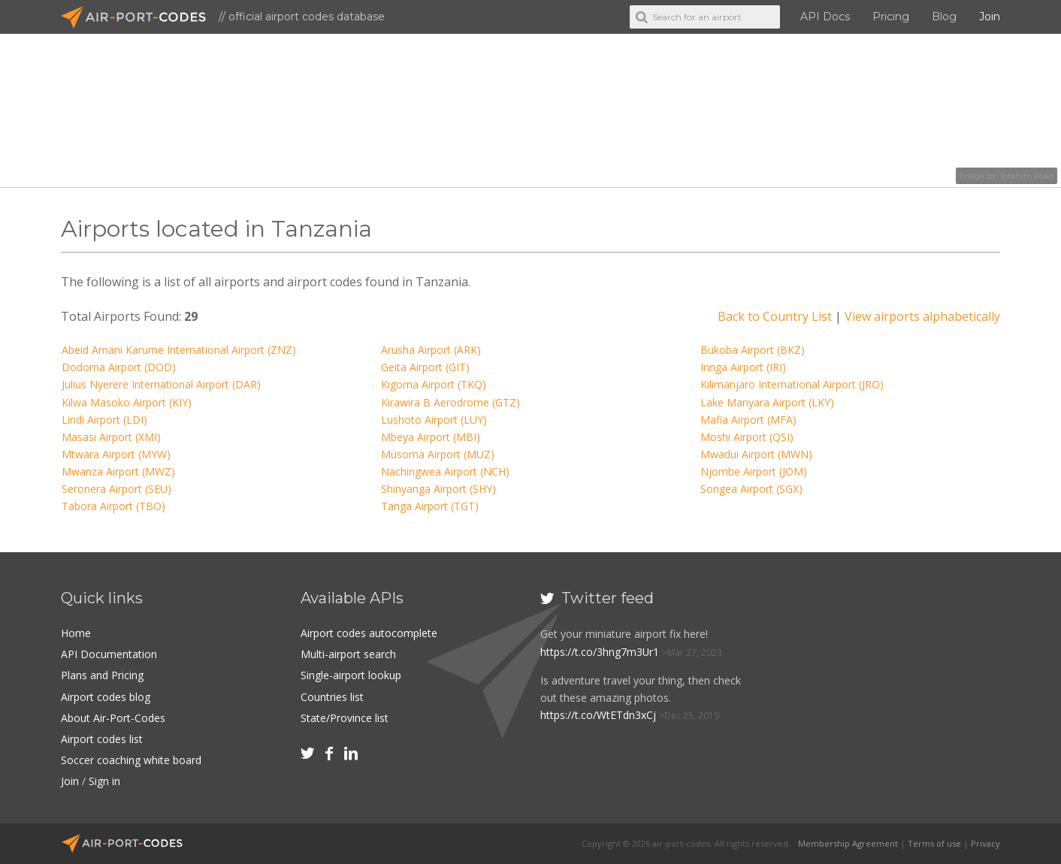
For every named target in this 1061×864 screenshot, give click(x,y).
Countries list (332, 697)
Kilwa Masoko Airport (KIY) (127, 402)
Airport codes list (102, 739)
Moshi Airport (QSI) (746, 437)
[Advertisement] (889, 687)
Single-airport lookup (351, 675)
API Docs (825, 16)
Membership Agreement (848, 843)
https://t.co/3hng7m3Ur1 (600, 652)
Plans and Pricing (102, 675)
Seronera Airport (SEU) (116, 489)
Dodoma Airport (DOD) (119, 367)
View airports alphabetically (922, 316)
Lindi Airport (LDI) (104, 419)
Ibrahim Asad (1026, 176)
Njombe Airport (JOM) (753, 471)
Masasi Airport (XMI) (111, 437)
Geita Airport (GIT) (425, 367)
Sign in (104, 781)
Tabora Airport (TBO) (113, 506)
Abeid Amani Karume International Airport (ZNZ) (179, 350)
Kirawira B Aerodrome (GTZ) (450, 402)
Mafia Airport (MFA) (748, 419)
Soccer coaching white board (131, 760)
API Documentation (109, 654)
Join (989, 16)
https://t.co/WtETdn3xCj (598, 715)
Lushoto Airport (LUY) (434, 419)
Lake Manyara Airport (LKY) (767, 402)
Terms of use (934, 843)
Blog (944, 16)
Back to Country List (775, 316)
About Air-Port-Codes (113, 718)
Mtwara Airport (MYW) (116, 454)
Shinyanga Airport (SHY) (438, 489)
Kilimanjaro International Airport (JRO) (792, 384)
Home (76, 633)
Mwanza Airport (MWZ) (118, 471)
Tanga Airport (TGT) (430, 506)
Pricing (890, 16)
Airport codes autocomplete (369, 633)
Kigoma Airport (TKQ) (433, 384)
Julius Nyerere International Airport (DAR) (161, 384)
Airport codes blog (105, 697)
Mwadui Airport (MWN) (756, 454)
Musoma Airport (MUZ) (437, 454)
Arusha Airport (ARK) (431, 350)
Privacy (985, 843)
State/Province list (344, 718)
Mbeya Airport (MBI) (430, 437)
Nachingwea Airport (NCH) (445, 471)
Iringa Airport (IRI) (743, 367)
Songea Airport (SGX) (751, 489)
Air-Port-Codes (140, 17)
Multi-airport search (348, 654)
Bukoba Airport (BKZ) (752, 350)
